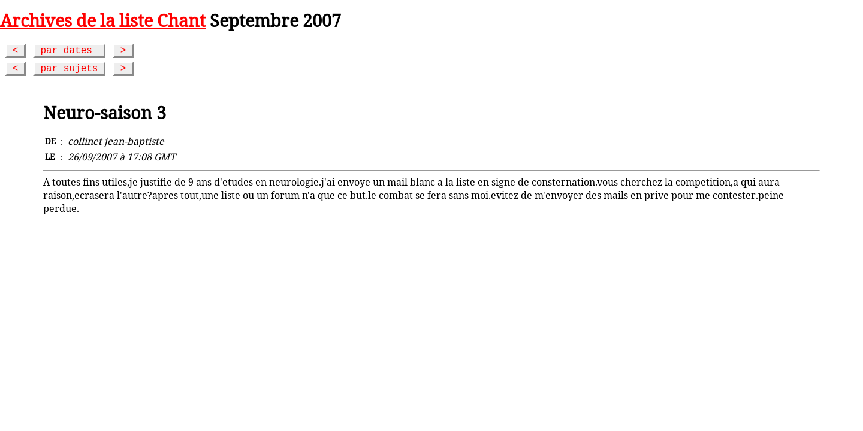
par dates (69, 50)
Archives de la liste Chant (103, 20)
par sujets (69, 68)
